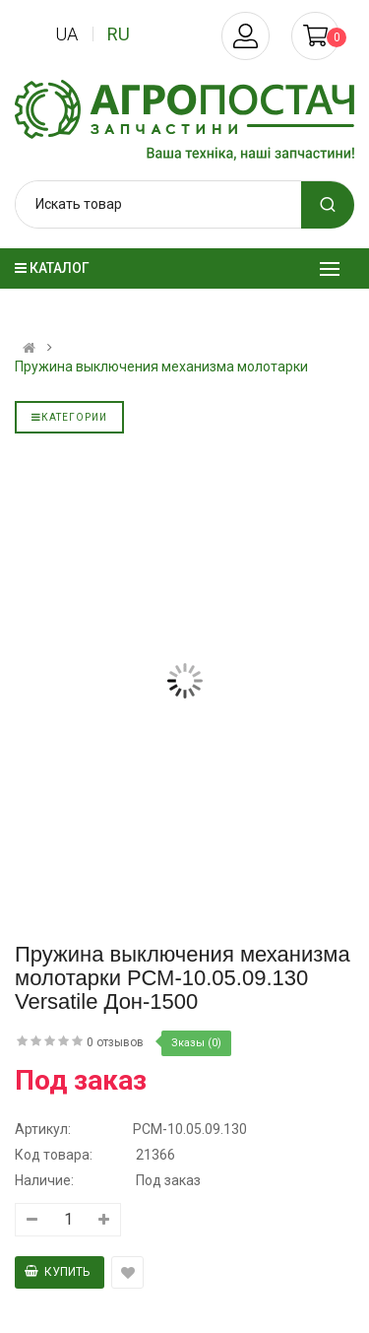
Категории (69, 417)
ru (118, 34)
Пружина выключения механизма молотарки (161, 366)
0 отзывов (115, 1042)
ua (66, 34)
